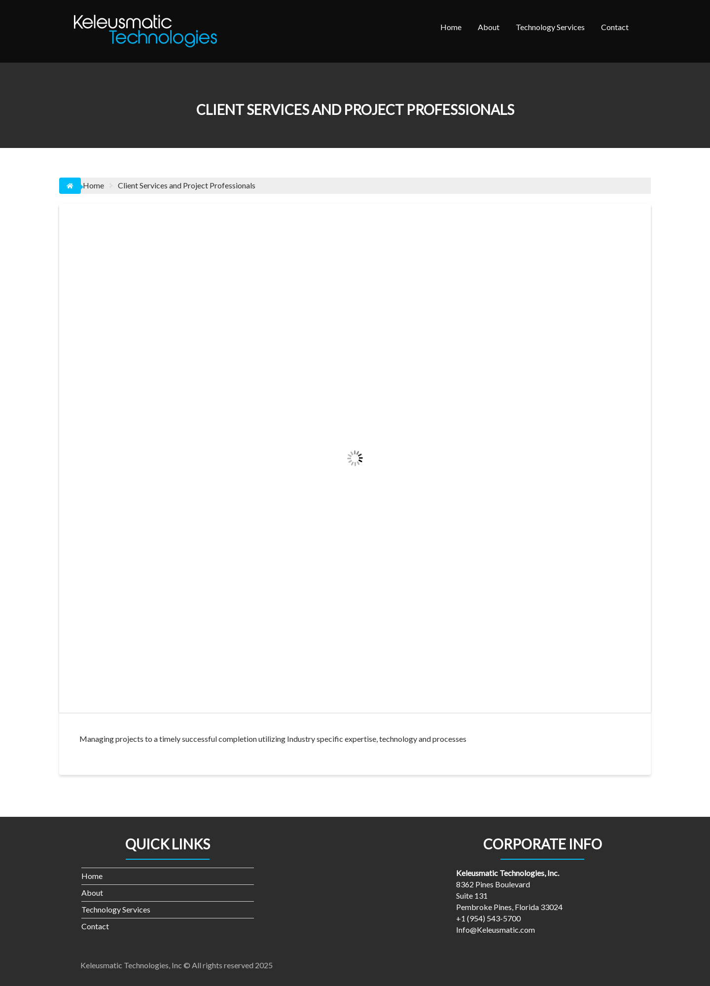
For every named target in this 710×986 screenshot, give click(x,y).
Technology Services (550, 27)
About (488, 27)
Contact (615, 27)
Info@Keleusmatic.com (495, 929)
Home (451, 27)
